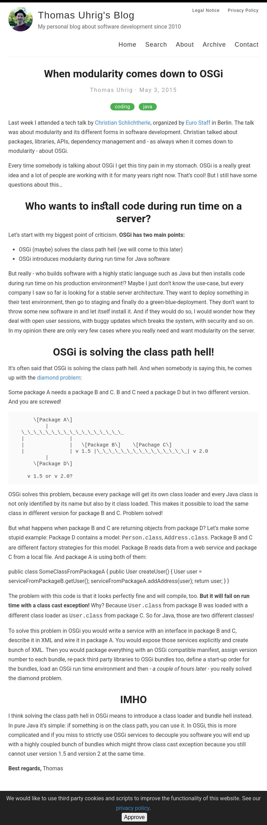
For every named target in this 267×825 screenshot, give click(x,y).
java (147, 107)
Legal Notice (206, 10)
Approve (134, 817)
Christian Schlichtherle (122, 122)
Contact (247, 44)
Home (128, 44)
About (185, 44)
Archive (214, 44)
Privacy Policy (243, 10)
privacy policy (132, 808)
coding (122, 107)
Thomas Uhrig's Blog (86, 15)
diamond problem (58, 377)
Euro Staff (198, 122)
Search (156, 44)
